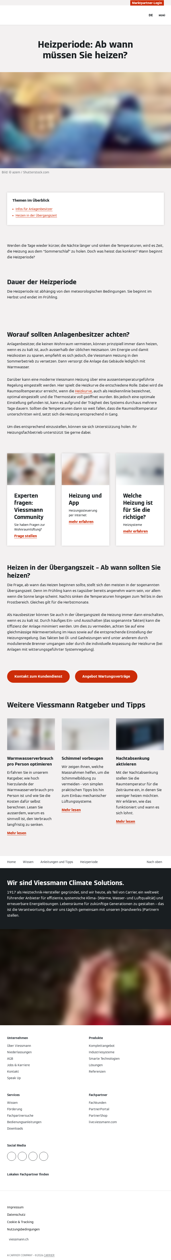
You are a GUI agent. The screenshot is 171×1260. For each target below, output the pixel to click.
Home (11, 862)
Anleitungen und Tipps (57, 862)
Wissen (28, 862)
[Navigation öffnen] (162, 15)
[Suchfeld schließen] (140, 15)
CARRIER (49, 1255)
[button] (155, 862)
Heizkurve (83, 391)
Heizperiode (89, 862)
